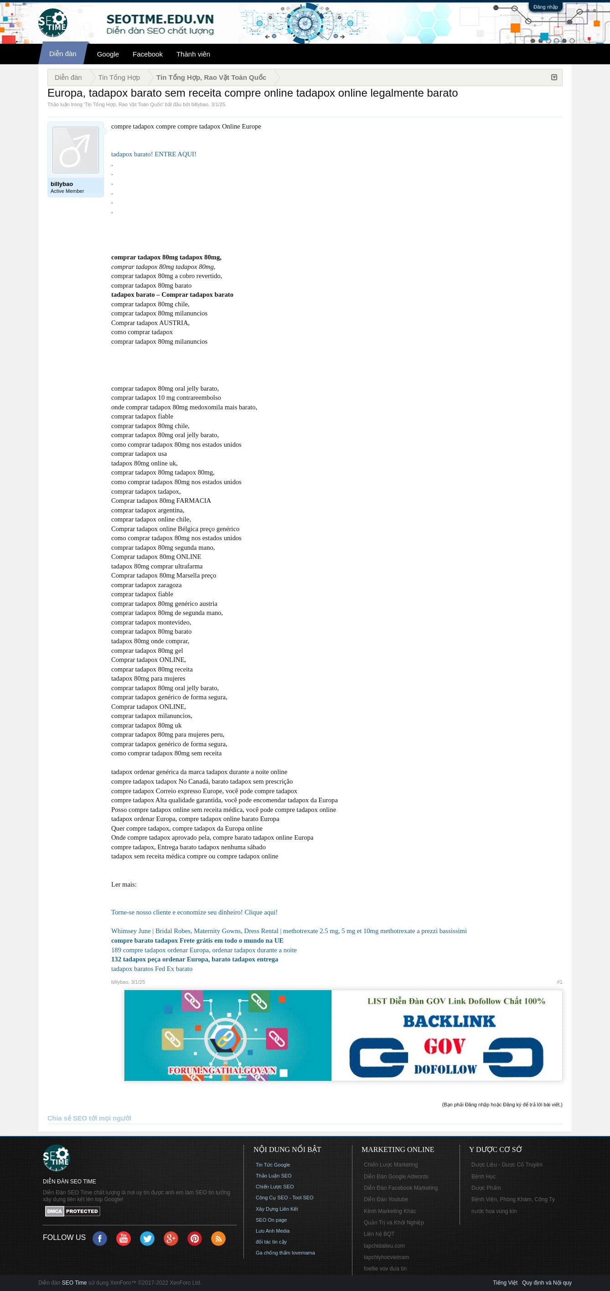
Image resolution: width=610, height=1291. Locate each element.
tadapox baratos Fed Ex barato (151, 968)
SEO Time (74, 1283)
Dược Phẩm (486, 1188)
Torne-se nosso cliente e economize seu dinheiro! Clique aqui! (194, 912)
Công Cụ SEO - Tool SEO (285, 1197)
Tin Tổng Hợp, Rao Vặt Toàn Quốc (123, 104)
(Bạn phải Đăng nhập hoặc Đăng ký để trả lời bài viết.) (502, 1104)
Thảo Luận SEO (274, 1175)
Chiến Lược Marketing (391, 1165)
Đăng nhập (545, 7)
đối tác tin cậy (271, 1242)
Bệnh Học (483, 1176)
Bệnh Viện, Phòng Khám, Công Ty (513, 1199)
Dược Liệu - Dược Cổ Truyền (507, 1165)
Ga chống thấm (273, 1252)
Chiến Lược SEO (275, 1186)
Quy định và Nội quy (547, 1283)
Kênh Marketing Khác (390, 1211)
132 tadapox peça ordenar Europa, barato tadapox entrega (194, 959)
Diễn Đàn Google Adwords (396, 1176)
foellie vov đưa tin (385, 1268)
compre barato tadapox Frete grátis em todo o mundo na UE (197, 940)
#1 (560, 982)
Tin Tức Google (273, 1164)
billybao (199, 104)
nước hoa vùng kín (494, 1211)
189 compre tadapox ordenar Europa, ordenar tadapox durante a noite (204, 950)
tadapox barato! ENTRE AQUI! (153, 154)
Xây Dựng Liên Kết (277, 1209)
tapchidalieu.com (384, 1246)
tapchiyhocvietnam (386, 1257)
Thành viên (193, 54)
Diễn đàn (63, 53)
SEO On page (271, 1220)
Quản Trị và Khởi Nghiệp (394, 1222)
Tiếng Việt (505, 1283)
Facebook (148, 54)
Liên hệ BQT (379, 1234)
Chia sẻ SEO (67, 1118)
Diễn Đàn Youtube (386, 1199)
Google (108, 54)
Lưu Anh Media (272, 1231)
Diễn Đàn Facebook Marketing (401, 1188)
